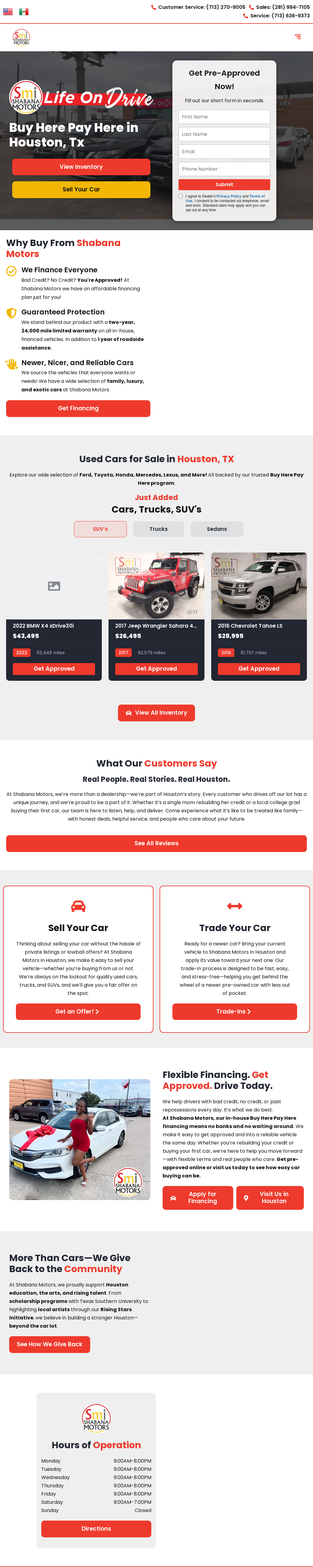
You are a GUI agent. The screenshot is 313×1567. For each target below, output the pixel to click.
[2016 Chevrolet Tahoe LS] (259, 617)
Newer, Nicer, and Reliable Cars (79, 362)
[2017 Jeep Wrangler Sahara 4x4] (156, 617)
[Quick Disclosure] (180, 196)
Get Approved (54, 669)
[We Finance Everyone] (11, 271)
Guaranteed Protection (64, 312)
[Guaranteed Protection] (11, 313)
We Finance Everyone (61, 270)
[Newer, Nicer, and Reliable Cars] (11, 363)
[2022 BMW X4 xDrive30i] (54, 617)
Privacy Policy (229, 196)
